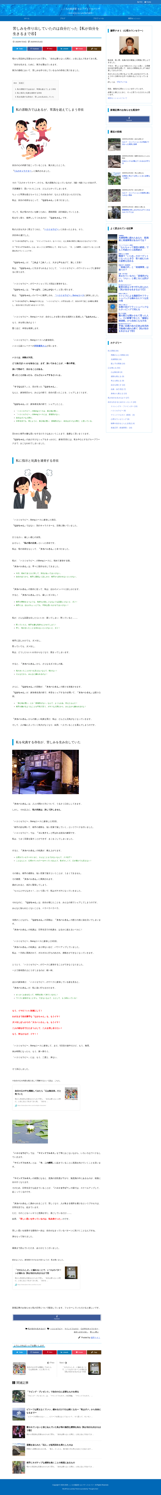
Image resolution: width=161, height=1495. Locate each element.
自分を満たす (118, 385)
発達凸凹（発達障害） (125, 265)
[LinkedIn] (64, 49)
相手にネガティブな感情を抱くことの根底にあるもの (51, 1463)
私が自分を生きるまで (37, 1329)
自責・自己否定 (123, 273)
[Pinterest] (50, 49)
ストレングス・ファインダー (124, 406)
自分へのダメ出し (81, 1332)
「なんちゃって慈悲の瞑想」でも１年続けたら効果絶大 (134, 248)
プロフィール (122, 82)
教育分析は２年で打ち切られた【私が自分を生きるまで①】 (134, 288)
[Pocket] (79, 49)
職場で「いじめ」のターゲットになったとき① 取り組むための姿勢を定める (134, 258)
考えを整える (117, 381)
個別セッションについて (117, 98)
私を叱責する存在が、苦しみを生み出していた (34, 97)
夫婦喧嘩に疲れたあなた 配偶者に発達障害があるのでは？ (134, 239)
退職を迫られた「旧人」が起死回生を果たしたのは (50, 1445)
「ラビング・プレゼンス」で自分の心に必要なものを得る (53, 1392)
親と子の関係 (122, 313)
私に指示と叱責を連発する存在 (28, 93)
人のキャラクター (23, 171)
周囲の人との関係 (124, 254)
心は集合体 (116, 372)
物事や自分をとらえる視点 (123, 423)
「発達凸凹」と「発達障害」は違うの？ (134, 268)
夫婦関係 (121, 235)
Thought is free (93, 1489)
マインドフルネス (72, 1329)
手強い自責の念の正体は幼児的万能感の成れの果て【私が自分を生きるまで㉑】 (134, 328)
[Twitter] (19, 49)
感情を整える (117, 376)
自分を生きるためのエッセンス (122, 402)
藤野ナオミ (95, 1337)
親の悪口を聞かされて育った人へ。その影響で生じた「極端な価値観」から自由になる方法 (134, 318)
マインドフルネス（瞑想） (126, 245)
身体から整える (123, 293)
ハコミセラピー (51, 229)
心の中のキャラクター (89, 1329)
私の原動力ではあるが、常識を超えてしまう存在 (35, 89)
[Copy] (94, 49)
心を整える (114, 368)
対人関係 (113, 351)
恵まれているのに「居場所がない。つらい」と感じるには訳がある (134, 278)
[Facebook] (34, 49)
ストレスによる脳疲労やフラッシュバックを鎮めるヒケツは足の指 (134, 298)
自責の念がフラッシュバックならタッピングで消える (134, 308)
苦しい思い (94, 1332)
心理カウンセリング (120, 419)
